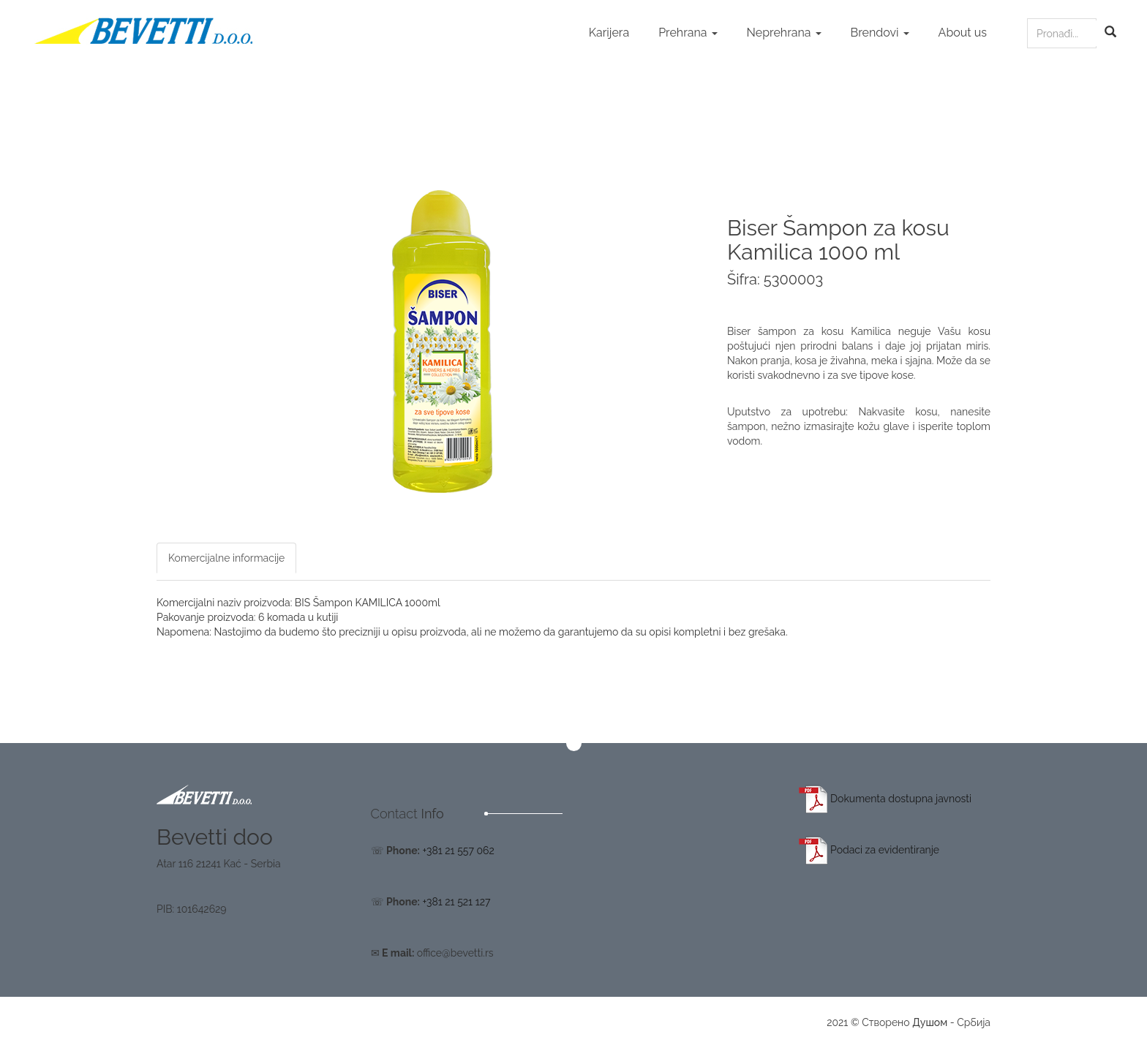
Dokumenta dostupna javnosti (885, 798)
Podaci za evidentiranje (869, 850)
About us (963, 32)
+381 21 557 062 (458, 850)
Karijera (609, 32)
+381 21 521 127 (456, 902)
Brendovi (880, 32)
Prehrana (687, 32)
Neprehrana (784, 32)
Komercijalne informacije (226, 558)
